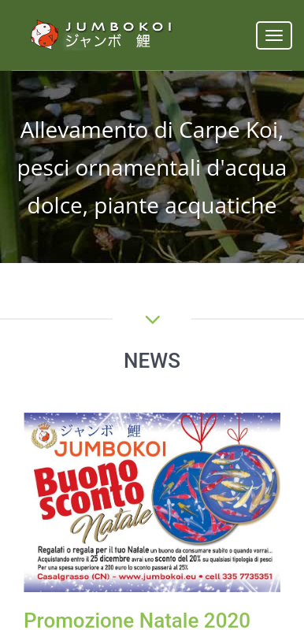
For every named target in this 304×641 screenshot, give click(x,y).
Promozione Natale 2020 (137, 620)
